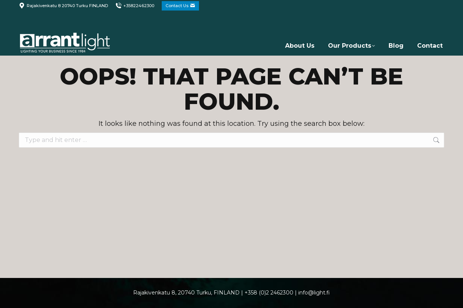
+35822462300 (134, 6)
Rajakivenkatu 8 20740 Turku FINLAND (63, 6)
